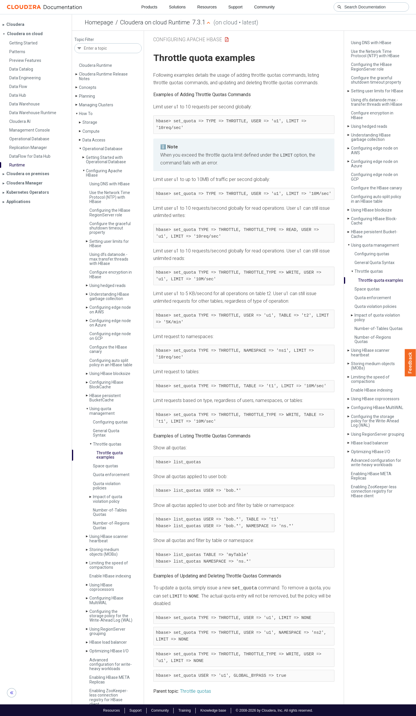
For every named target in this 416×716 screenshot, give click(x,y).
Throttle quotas (107, 444)
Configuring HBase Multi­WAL (106, 600)
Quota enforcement (111, 474)
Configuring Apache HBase (104, 172)
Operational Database (102, 148)
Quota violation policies (106, 485)
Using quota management (102, 410)
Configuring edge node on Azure (110, 322)
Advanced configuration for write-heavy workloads (110, 664)
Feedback (410, 363)
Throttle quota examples (109, 455)
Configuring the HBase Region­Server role (109, 212)
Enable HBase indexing (110, 576)
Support (235, 7)
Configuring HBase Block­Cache (106, 384)
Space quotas (105, 466)
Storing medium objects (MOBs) (104, 551)
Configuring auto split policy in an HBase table (110, 362)
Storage (89, 122)
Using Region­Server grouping (107, 631)
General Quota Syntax (106, 432)
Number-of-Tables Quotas (110, 512)
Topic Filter (84, 39)
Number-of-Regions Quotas (111, 525)
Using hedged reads (107, 285)
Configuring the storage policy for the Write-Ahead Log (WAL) (110, 616)
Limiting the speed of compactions (108, 565)
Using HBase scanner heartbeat (108, 538)
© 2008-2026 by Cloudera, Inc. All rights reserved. (274, 710)
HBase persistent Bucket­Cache (105, 397)
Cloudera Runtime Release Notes (103, 76)
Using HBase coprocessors (101, 587)
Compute (91, 131)
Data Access (93, 140)
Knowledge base (213, 710)
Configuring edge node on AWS (110, 309)
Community (264, 7)
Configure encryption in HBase (110, 274)
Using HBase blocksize (109, 373)
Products (149, 7)
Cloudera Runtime (95, 65)
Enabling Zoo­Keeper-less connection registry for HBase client (108, 697)
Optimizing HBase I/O (109, 651)
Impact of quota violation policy (107, 498)
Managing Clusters (96, 105)
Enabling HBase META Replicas (109, 679)
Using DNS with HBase (109, 184)
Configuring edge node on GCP (110, 335)
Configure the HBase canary (108, 349)
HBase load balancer (108, 642)
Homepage (99, 22)
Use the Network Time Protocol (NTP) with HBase (109, 197)
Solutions (177, 7)
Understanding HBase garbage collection (109, 296)
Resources (207, 7)
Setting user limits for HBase (109, 243)
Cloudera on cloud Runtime (155, 22)
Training (184, 710)
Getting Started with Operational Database (106, 159)
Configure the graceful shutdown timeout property (110, 228)
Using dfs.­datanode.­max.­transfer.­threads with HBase (108, 259)
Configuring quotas (110, 422)
